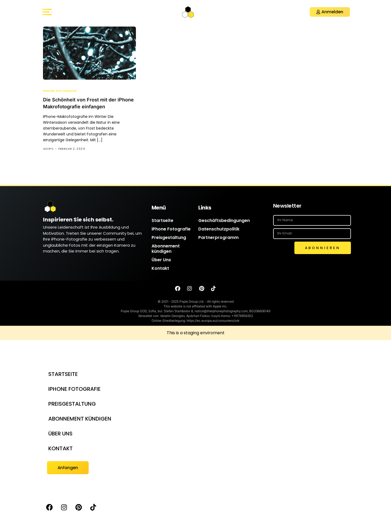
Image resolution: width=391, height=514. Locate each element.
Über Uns (161, 260)
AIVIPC (48, 149)
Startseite (162, 220)
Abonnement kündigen (166, 248)
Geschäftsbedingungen (224, 220)
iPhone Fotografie (59, 90)
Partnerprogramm (218, 237)
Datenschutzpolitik (218, 229)
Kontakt (160, 268)
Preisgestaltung (169, 237)
